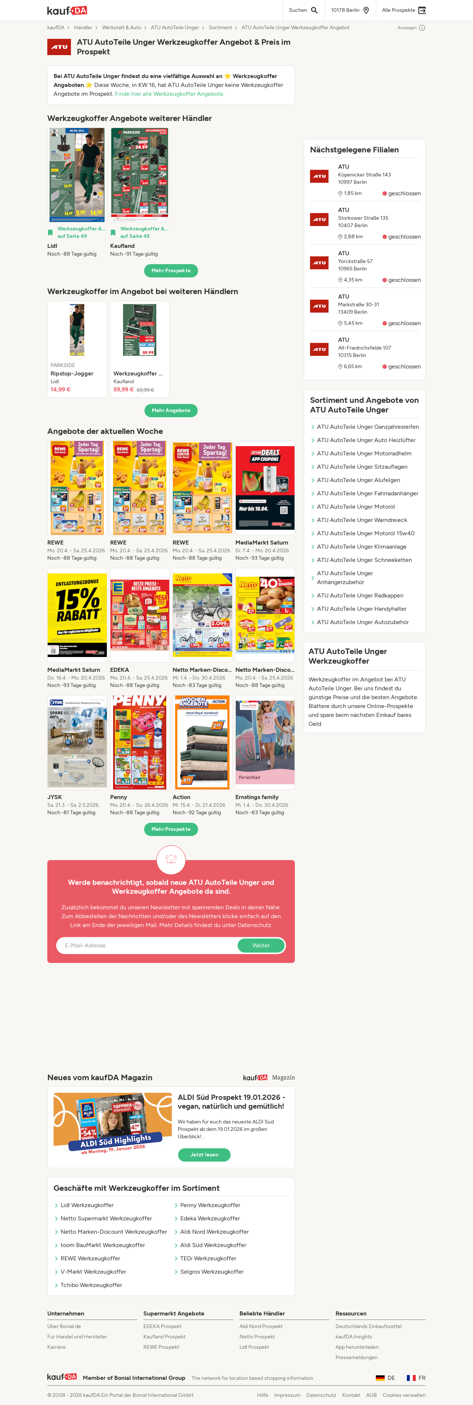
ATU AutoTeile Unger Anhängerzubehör (341, 578)
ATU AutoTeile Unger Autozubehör (359, 622)
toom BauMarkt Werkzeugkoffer (99, 1245)
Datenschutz (254, 925)
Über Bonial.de (64, 1326)
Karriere (56, 1347)
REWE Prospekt (161, 1347)
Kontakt (351, 1395)
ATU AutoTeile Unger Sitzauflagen (359, 466)
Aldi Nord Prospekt (261, 1326)
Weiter (261, 945)
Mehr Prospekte (171, 270)
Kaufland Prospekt (164, 1337)
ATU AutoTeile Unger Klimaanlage (358, 546)
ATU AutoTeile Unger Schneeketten (361, 559)
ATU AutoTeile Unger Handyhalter (358, 608)
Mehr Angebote (171, 410)
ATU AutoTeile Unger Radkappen (357, 595)
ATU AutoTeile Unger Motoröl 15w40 (362, 533)
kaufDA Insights (354, 1337)
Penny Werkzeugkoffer (206, 1205)
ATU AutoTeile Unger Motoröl (352, 506)
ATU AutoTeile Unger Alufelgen (355, 480)
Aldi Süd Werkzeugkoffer (209, 1245)
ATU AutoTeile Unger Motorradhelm (361, 453)
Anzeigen (412, 27)
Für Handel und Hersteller (77, 1337)
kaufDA (55, 27)
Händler (83, 27)
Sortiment (220, 27)
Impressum (287, 1395)
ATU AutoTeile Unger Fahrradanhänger (364, 493)
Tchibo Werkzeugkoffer (88, 1284)
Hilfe (262, 1395)
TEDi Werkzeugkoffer (204, 1258)
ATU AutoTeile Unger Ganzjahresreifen (364, 426)
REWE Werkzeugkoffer (87, 1258)
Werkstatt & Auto (121, 27)
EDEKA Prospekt (162, 1326)
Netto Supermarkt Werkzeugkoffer (103, 1218)
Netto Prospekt (257, 1337)
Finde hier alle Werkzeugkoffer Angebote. (169, 93)
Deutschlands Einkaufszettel (369, 1326)
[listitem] (77, 193)
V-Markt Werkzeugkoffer (90, 1271)
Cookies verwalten (404, 1395)
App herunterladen (357, 1347)
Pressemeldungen (357, 1357)
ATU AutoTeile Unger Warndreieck (358, 519)
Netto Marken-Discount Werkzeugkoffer (110, 1231)
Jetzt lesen (204, 1155)
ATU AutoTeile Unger (175, 27)
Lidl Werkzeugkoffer (83, 1205)
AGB (371, 1395)
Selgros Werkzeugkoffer (208, 1271)
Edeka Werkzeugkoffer (206, 1218)
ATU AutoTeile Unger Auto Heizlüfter (362, 440)
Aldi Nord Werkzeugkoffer (211, 1231)
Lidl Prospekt (254, 1347)
